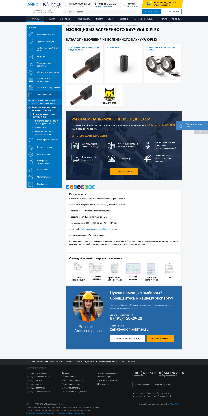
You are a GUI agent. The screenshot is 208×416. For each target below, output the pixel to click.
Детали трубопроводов (72, 388)
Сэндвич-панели (69, 377)
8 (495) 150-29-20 (105, 3)
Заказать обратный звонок (127, 338)
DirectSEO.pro (176, 404)
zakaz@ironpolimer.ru (104, 7)
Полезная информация (143, 19)
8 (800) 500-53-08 (80, 3)
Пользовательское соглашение (40, 413)
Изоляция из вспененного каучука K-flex (45, 115)
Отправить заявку (151, 11)
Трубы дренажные (34, 384)
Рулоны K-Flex (113, 47)
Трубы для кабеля (34, 380)
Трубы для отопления (35, 388)
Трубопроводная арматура (74, 380)
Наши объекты (84, 19)
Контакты (176, 19)
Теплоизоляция (92, 25)
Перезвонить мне (172, 11)
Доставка (124, 19)
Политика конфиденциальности (71, 413)
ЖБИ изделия (103, 384)
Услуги (164, 19)
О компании (65, 19)
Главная (51, 19)
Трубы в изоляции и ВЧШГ (108, 380)
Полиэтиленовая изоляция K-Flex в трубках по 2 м (46, 122)
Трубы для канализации (36, 373)
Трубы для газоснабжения (38, 391)
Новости (99, 19)
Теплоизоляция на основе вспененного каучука (120, 25)
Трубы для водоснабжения (38, 377)
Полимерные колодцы (71, 384)
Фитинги (65, 373)
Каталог (34, 19)
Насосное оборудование (108, 373)
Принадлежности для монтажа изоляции (43, 132)
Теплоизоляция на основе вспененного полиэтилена (43, 101)
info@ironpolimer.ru (87, 229)
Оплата (111, 19)
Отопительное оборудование (75, 391)
